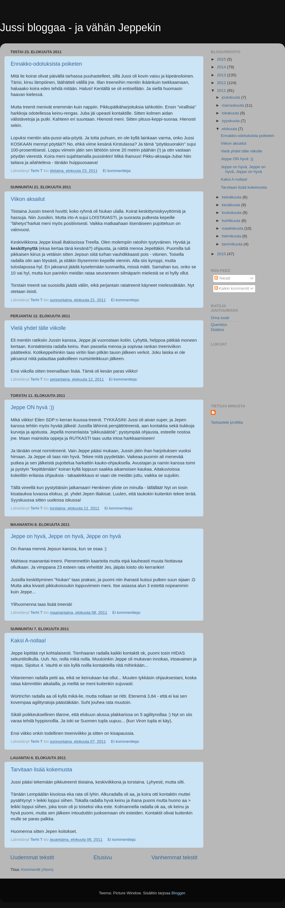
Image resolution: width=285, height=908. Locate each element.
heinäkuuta (232, 197)
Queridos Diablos (219, 327)
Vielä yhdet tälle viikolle (38, 328)
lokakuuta (231, 113)
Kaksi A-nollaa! (28, 641)
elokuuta (230, 129)
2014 (222, 67)
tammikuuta (233, 244)
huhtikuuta (231, 220)
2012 (222, 83)
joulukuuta (231, 97)
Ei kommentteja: (118, 170)
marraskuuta (233, 105)
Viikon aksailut (28, 199)
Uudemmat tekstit (32, 857)
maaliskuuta (233, 228)
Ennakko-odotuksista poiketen (46, 64)
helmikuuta (232, 236)
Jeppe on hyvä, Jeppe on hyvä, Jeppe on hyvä (66, 536)
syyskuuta (231, 121)
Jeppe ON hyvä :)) (32, 407)
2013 (222, 75)
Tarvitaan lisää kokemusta (41, 770)
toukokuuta (232, 212)
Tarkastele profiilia (227, 422)
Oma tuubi (220, 318)
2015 (222, 59)
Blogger (178, 893)
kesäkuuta (231, 205)
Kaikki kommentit (231, 288)
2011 (222, 90)
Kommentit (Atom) (37, 869)
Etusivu (103, 857)
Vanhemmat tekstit (174, 857)
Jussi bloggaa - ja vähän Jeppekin (80, 27)
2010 (222, 254)
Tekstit (222, 278)
